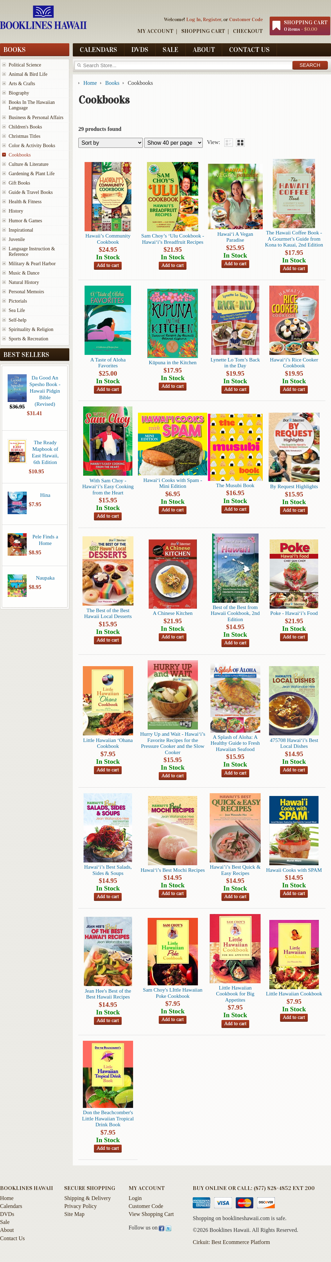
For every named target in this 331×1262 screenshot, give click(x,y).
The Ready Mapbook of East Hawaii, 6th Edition (45, 452)
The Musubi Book (235, 485)
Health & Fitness (25, 201)
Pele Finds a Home (45, 540)
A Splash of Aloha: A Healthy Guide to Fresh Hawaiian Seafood (235, 743)
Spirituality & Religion (31, 329)
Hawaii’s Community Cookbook (107, 238)
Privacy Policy (80, 1206)
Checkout (248, 31)
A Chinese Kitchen (173, 613)
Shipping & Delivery (87, 1198)
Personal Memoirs (26, 291)
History (16, 211)
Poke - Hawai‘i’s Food (294, 613)
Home (7, 1198)
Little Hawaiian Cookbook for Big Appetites (235, 994)
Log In (193, 19)
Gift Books (19, 183)
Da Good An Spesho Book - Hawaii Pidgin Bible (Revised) (44, 391)
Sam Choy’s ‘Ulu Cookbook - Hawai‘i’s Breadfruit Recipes (172, 238)
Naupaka (45, 578)
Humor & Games (25, 220)
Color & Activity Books (32, 145)
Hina (45, 495)
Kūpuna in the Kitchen (173, 362)
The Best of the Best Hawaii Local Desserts (108, 613)
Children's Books (25, 126)
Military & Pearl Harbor (32, 263)
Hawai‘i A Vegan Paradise (235, 237)
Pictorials (18, 301)
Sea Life (17, 310)
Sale (170, 49)
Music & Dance (24, 273)
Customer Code (246, 19)
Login (135, 1198)
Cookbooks (20, 155)
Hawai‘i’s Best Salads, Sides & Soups (108, 870)
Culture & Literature (29, 164)
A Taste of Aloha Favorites (107, 362)
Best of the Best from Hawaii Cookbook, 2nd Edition (235, 613)
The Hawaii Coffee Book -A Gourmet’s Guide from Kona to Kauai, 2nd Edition (294, 239)
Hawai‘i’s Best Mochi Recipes (173, 870)
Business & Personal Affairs (36, 117)
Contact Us (249, 49)
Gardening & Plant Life (32, 173)
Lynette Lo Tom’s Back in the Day (235, 362)
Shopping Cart (203, 31)
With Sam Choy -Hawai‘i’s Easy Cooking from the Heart (107, 486)
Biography (19, 93)
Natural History (24, 282)
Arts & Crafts (22, 83)
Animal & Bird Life (28, 74)
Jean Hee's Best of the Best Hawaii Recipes (108, 994)
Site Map (74, 1214)
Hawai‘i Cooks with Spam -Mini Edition (172, 483)
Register (212, 19)
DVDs (139, 49)
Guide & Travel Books (31, 192)
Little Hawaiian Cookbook (294, 993)
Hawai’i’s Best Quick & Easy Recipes (235, 870)
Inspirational (21, 230)
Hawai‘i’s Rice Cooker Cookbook (294, 362)
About (204, 49)
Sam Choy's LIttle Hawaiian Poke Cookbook (172, 993)
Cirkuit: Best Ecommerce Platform (231, 1242)
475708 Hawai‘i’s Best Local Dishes (294, 743)
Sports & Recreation (28, 338)
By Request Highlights (294, 486)
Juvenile (17, 239)
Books (14, 49)
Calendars (98, 49)
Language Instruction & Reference (32, 251)
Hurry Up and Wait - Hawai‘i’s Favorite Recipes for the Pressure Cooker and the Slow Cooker (172, 743)
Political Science (25, 65)
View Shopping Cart (151, 1214)
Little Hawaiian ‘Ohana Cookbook (108, 743)
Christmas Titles (24, 136)
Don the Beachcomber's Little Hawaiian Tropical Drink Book (108, 1118)
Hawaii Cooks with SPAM (294, 870)
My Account (155, 31)
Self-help (17, 320)
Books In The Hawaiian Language (32, 105)
